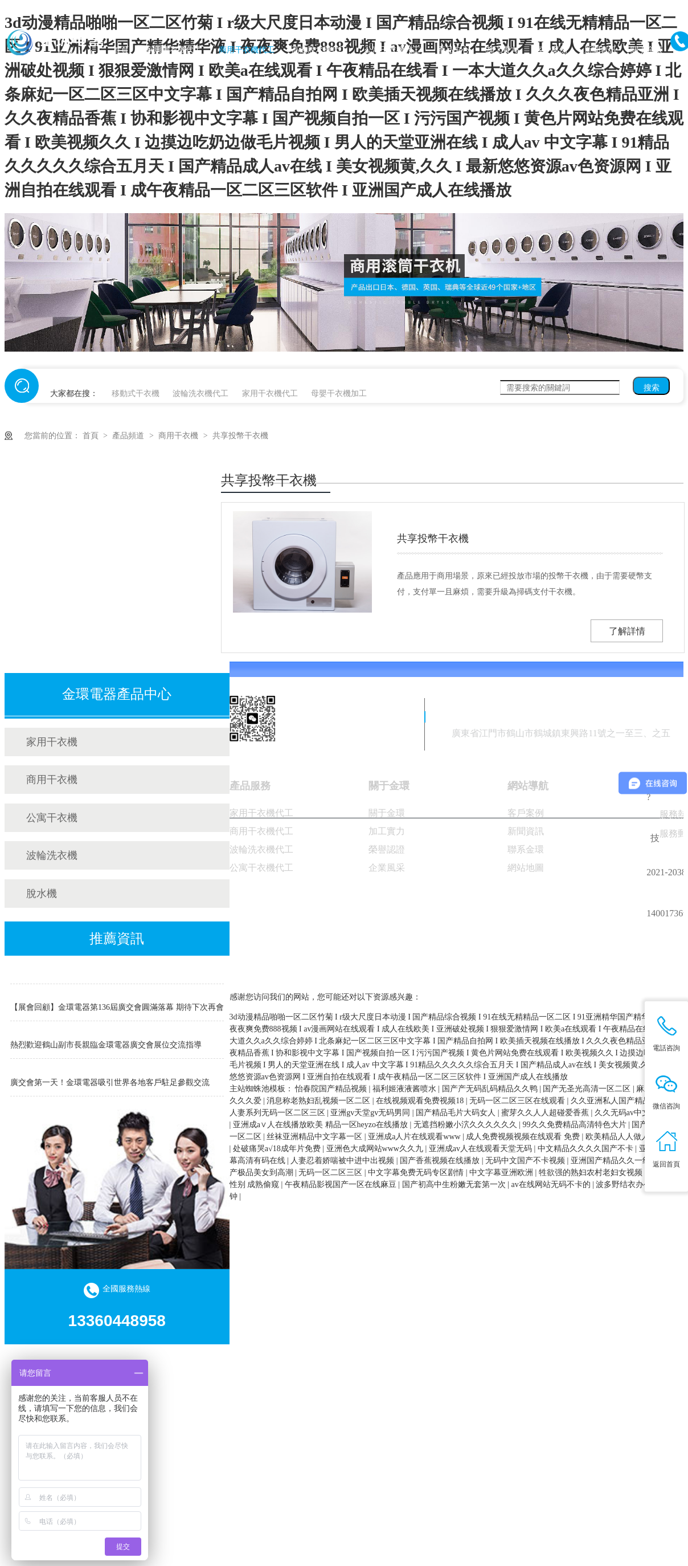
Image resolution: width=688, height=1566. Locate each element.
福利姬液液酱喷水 (405, 1088)
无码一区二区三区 (331, 1172)
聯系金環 (525, 849)
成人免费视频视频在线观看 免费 (523, 1136)
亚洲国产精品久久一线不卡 (620, 1160)
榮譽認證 (386, 849)
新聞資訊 (600, 50)
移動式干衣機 (135, 393)
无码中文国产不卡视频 (526, 1160)
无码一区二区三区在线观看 (518, 1100)
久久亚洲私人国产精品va (615, 1100)
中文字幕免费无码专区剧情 (417, 1172)
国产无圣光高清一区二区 (588, 1088)
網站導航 (527, 786)
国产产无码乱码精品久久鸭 (491, 1088)
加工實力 (502, 50)
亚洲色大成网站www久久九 (375, 1148)
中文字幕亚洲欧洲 (502, 1172)
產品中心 (453, 50)
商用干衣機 (179, 435)
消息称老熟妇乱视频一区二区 (319, 1100)
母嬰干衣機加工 (339, 393)
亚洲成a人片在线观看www (415, 1136)
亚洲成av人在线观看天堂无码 (481, 1148)
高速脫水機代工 (319, 50)
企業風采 (386, 867)
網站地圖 (525, 867)
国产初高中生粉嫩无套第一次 (455, 1184)
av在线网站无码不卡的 (551, 1184)
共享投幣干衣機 (240, 435)
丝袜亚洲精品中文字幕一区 (316, 1136)
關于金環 (646, 50)
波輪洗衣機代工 (200, 393)
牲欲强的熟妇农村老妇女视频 (592, 1172)
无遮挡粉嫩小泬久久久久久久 (466, 1124)
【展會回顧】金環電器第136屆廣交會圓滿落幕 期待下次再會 (117, 1010)
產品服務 (250, 786)
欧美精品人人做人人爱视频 (633, 1136)
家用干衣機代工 (174, 50)
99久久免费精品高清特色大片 (576, 1124)
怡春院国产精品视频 (332, 1088)
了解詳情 (627, 631)
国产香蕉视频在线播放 (441, 1160)
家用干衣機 (51, 742)
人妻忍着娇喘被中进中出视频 (343, 1160)
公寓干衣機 (51, 817)
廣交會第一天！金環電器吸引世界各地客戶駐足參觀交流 (110, 1085)
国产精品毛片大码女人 (457, 1112)
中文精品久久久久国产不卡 (587, 1148)
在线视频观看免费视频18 (421, 1100)
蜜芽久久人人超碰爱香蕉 (546, 1112)
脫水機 (41, 893)
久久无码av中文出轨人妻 (638, 1112)
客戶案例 (551, 50)
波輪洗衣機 (51, 855)
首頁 (121, 50)
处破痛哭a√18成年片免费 (277, 1148)
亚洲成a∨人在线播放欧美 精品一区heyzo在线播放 (321, 1124)
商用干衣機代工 (247, 50)
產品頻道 (129, 435)
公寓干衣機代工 (392, 50)
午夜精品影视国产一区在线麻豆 (342, 1184)
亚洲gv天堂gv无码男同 (371, 1112)
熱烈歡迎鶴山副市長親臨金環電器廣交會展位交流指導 (106, 1047)
